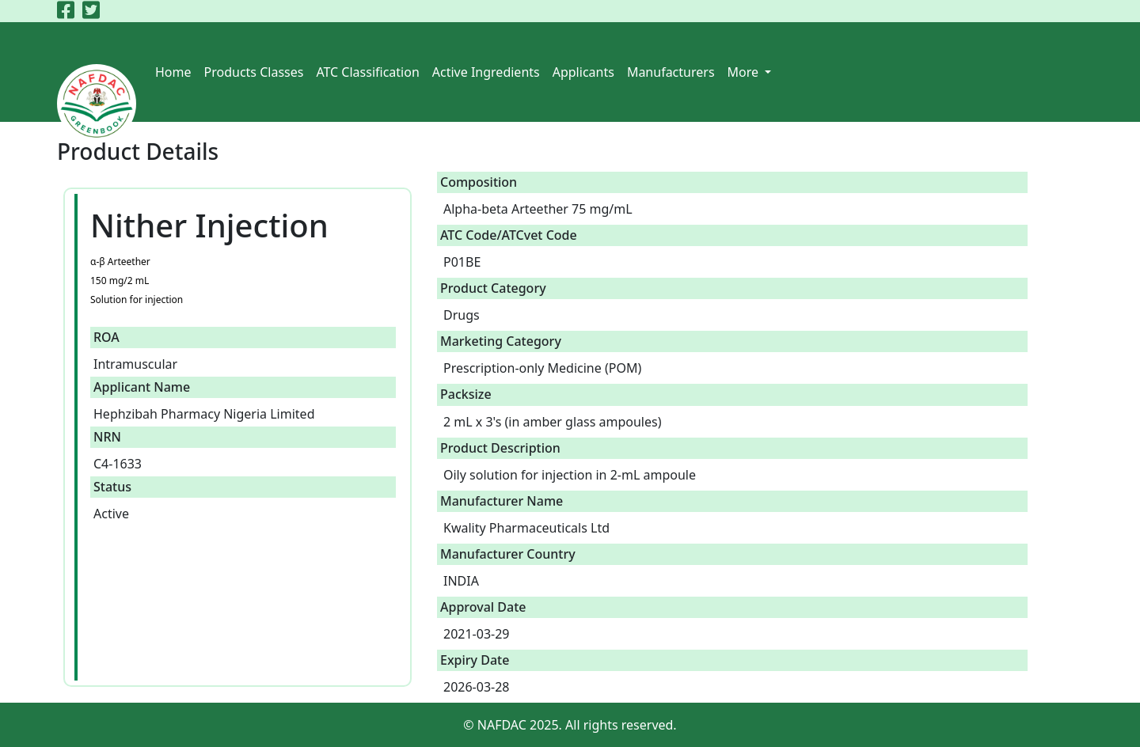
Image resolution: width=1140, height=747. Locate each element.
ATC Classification (367, 72)
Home (173, 72)
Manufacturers (671, 72)
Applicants (583, 72)
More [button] (745, 72)
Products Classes (254, 72)
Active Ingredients (486, 72)
